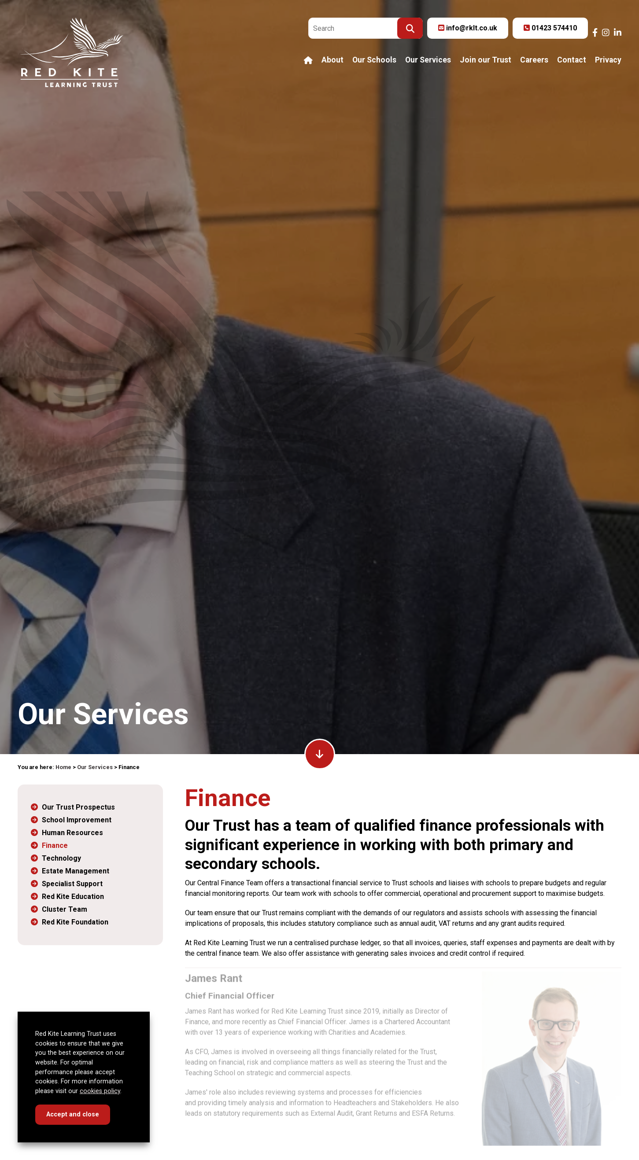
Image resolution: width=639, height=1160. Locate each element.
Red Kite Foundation (75, 922)
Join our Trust (485, 60)
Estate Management (75, 871)
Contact (571, 60)
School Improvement (76, 820)
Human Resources (72, 833)
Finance (55, 845)
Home (63, 767)
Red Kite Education (73, 896)
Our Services (428, 60)
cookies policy (100, 1091)
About (332, 60)
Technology (61, 858)
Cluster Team (64, 909)
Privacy (608, 60)
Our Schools (374, 60)
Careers (534, 60)
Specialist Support (72, 884)
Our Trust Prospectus (78, 807)
